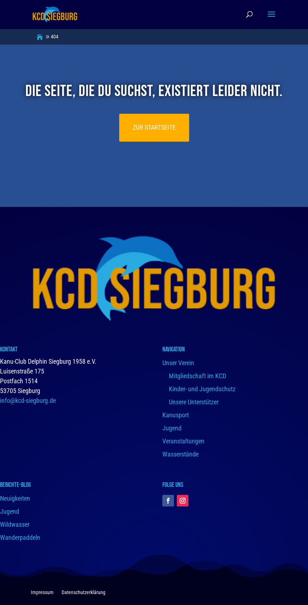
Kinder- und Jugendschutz (202, 389)
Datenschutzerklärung (83, 592)
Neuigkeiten (15, 498)
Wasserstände (180, 454)
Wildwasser (14, 524)
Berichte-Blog (15, 485)
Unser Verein (178, 363)
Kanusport (175, 415)
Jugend (172, 428)
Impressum (42, 592)
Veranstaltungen (183, 441)
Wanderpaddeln (20, 537)
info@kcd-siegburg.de (28, 400)
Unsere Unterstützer (193, 402)
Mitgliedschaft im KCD (197, 376)
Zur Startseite (154, 127)
